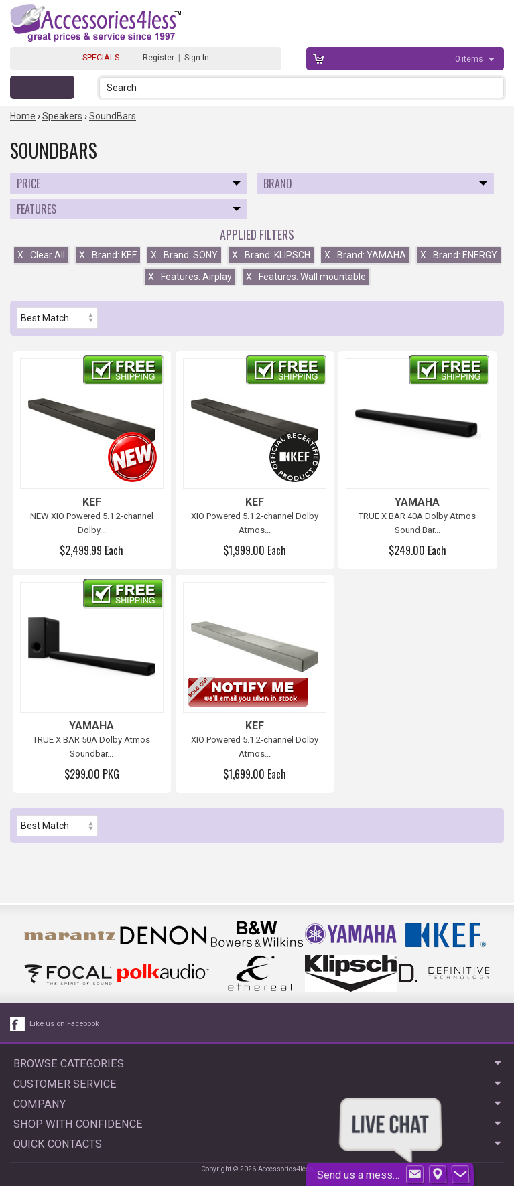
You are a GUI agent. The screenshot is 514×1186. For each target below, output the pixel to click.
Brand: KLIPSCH (271, 255)
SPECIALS (100, 57)
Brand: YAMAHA (365, 255)
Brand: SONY (184, 255)
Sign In (196, 57)
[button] (495, 87)
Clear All (41, 255)
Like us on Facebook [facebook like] (64, 1023)
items (470, 59)
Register (158, 57)
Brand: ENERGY (458, 255)
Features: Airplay (190, 276)
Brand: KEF (108, 255)
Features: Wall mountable (306, 276)
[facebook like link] (18, 1024)
